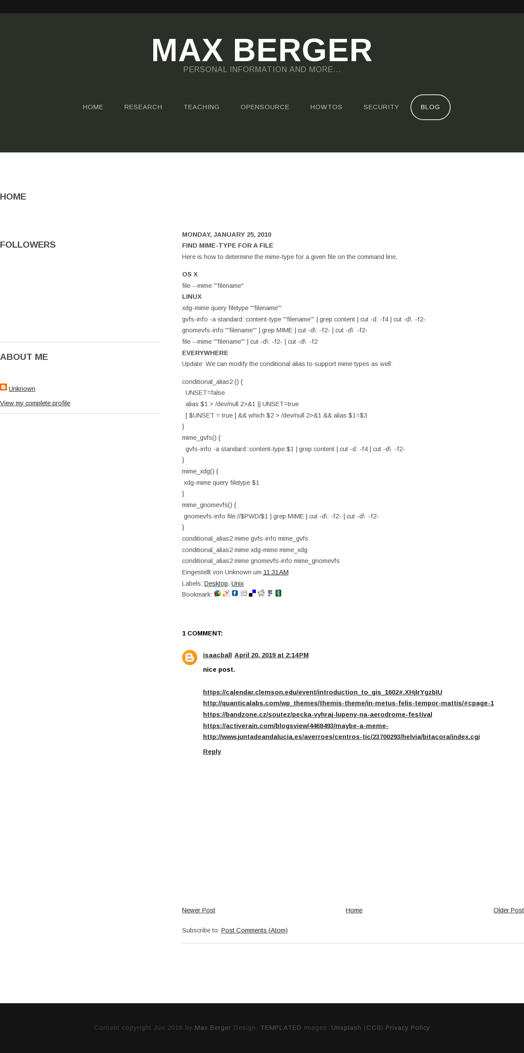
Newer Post (198, 910)
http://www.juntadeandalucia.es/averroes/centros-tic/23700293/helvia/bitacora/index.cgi (341, 736)
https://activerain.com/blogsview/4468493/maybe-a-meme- (296, 725)
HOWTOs (326, 107)
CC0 (373, 1027)
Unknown (22, 388)
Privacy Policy (408, 1027)
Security (381, 107)
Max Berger (262, 50)
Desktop (216, 583)
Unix (237, 583)
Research (143, 107)
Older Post (508, 910)
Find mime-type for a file (227, 245)
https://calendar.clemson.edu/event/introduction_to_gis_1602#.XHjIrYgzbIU (322, 692)
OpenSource (265, 107)
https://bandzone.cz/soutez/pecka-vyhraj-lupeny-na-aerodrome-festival (317, 714)
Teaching (201, 107)
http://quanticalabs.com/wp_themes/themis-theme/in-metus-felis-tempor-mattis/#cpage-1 (348, 703)
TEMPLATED (281, 1027)
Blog (430, 107)
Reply (212, 751)
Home (93, 107)
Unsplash (346, 1027)
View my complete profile (35, 403)
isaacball (217, 655)
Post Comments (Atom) (254, 930)
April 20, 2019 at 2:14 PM (271, 655)
